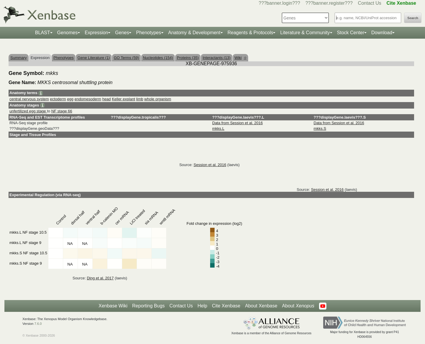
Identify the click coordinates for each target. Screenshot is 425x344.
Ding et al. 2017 (100, 278)
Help (202, 305)
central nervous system (29, 99)
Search (412, 18)
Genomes (67, 32)
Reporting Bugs (148, 305)
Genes (122, 32)
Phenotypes (148, 32)
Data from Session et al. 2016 (237, 123)
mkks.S (320, 128)
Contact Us (369, 3)
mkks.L (218, 128)
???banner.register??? (329, 3)
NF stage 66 (61, 111)
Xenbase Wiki (113, 305)
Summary (18, 57)
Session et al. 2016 (210, 165)
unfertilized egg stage (28, 111)
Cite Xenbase (226, 305)
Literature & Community (305, 32)
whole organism (157, 99)
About (298, 306)
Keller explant (123, 99)
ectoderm (58, 99)
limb (139, 99)
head (106, 99)
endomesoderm (87, 99)
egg (70, 99)
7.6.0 (38, 323)
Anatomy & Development (194, 32)
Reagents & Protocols (250, 32)
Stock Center (350, 32)
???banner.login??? (279, 3)
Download (381, 32)
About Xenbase (261, 305)
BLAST (42, 32)
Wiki (240, 57)
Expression (96, 32)
